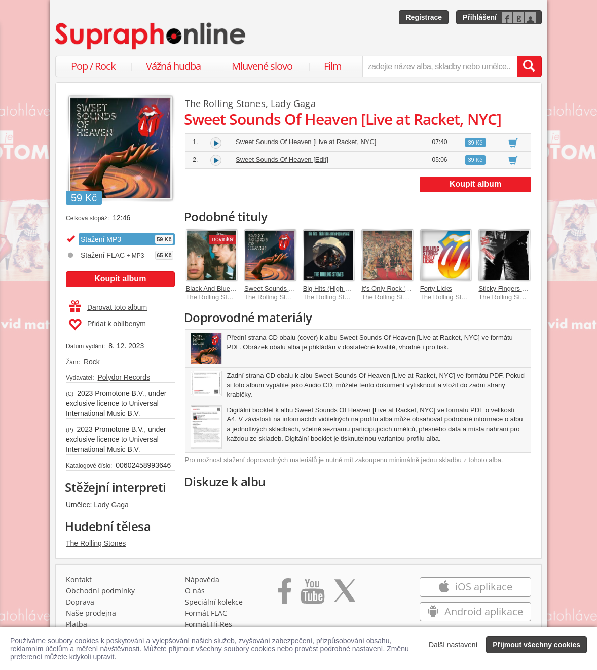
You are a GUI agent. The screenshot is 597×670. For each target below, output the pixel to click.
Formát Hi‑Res (209, 624)
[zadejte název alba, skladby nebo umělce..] (439, 66)
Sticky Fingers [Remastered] (519, 288)
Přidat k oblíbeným (107, 325)
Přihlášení (480, 17)
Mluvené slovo (262, 66)
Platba (76, 624)
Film (333, 66)
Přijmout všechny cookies (536, 645)
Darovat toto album (108, 307)
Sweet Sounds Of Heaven (282, 288)
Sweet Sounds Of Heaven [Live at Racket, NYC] (306, 142)
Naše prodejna (91, 613)
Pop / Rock (93, 66)
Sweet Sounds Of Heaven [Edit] (282, 159)
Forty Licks (436, 288)
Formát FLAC (206, 613)
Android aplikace (475, 611)
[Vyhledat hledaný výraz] (529, 66)
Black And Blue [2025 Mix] (224, 288)
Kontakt (79, 579)
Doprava (80, 602)
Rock (92, 362)
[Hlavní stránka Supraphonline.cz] (151, 36)
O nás (195, 590)
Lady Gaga (111, 505)
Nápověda (202, 579)
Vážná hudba (173, 66)
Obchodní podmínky (100, 590)
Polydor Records (123, 377)
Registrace (423, 17)
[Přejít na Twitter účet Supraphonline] (344, 594)
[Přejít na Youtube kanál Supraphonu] (312, 594)
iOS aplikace (475, 586)
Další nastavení (453, 645)
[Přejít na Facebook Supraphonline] (284, 594)
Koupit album (120, 278)
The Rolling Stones (96, 543)
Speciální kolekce (214, 602)
